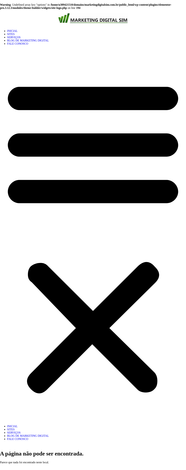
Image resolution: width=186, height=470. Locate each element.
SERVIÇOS (14, 37)
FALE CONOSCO (17, 43)
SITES (11, 34)
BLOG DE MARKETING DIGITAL (28, 40)
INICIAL (12, 30)
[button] (93, 235)
